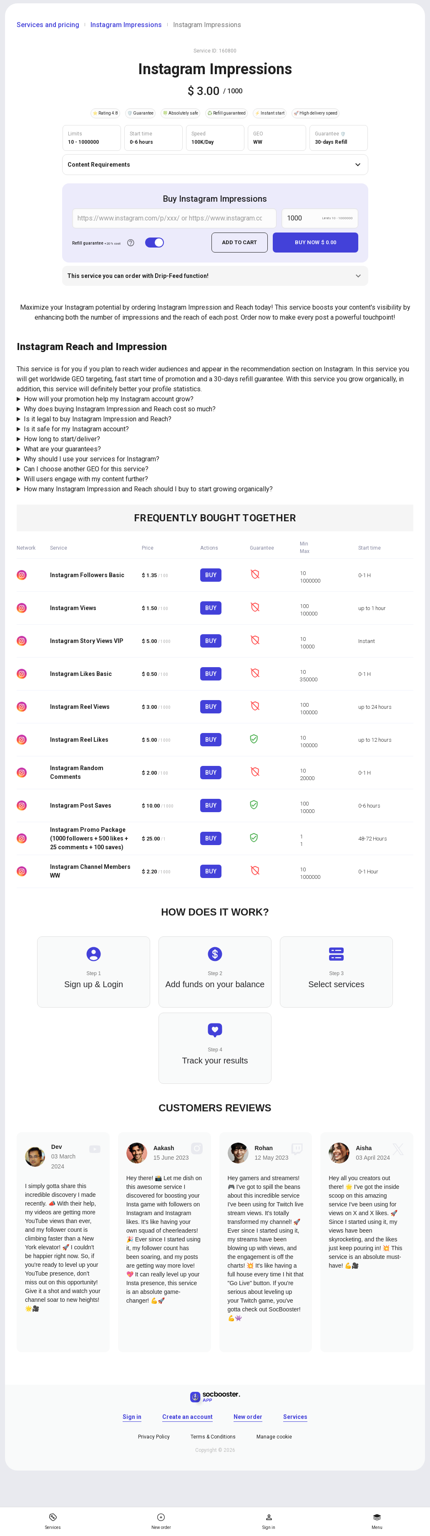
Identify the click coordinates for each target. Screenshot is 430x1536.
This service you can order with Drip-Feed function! (215, 276)
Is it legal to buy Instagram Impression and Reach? (97, 419)
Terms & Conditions (213, 1436)
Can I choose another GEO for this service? (86, 469)
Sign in (132, 1416)
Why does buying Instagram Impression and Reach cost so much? (120, 409)
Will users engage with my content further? (86, 479)
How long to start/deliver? (62, 439)
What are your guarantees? (62, 449)
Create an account (187, 1416)
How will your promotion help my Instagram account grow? (109, 399)
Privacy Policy (154, 1436)
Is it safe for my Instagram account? (76, 429)
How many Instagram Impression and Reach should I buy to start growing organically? (148, 489)
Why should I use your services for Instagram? (91, 459)
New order (248, 1416)
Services (295, 1416)
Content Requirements (215, 165)
